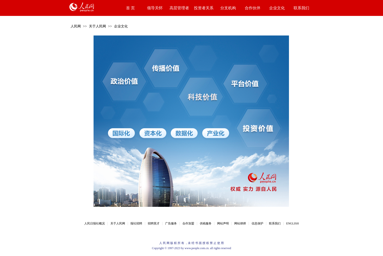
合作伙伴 (252, 8)
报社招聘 (136, 223)
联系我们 (301, 8)
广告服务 (171, 223)
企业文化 (277, 8)
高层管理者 (179, 8)
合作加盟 (188, 223)
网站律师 (240, 223)
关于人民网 (97, 26)
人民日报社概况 (94, 223)
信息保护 (257, 223)
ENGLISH (292, 223)
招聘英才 (154, 223)
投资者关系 (203, 8)
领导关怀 (155, 8)
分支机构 (228, 8)
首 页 (130, 8)
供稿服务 (206, 223)
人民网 (76, 26)
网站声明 (223, 223)
